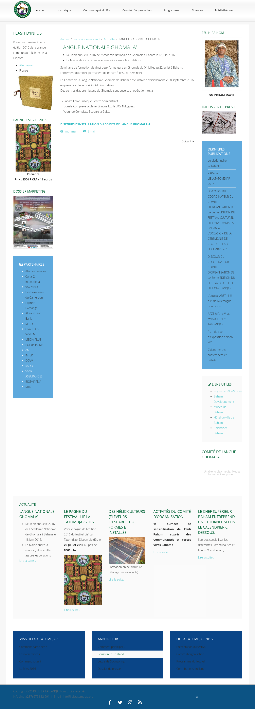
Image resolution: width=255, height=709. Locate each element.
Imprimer (68, 131)
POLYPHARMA (34, 345)
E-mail (89, 131)
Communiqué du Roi (96, 10)
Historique (64, 10)
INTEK (29, 355)
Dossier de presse (109, 669)
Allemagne (26, 65)
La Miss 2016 (27, 669)
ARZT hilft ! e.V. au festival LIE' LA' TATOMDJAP (219, 319)
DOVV (29, 360)
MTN (28, 387)
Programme (171, 10)
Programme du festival (190, 661)
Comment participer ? (33, 647)
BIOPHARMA (33, 382)
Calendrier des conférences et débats (217, 355)
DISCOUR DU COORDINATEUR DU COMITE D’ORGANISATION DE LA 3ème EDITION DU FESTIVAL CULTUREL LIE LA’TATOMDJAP (221, 272)
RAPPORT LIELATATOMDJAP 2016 (219, 178)
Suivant (188, 141)
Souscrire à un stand (86, 39)
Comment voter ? (30, 661)
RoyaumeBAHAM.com (228, 391)
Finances (197, 10)
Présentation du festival (191, 647)
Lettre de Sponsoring (111, 661)
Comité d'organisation (137, 10)
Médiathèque (224, 10)
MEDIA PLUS (33, 339)
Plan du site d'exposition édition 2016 (220, 337)
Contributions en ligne (190, 669)
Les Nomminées (29, 654)
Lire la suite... (27, 561)
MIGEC (29, 324)
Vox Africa (31, 287)
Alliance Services (35, 271)
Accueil (40, 10)
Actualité (109, 39)
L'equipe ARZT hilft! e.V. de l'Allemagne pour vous (220, 301)
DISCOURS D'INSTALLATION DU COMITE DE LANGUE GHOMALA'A (105, 124)
